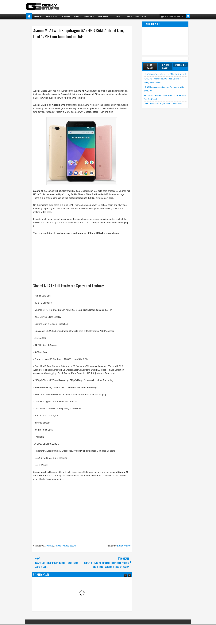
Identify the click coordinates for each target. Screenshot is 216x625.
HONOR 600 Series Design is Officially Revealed (165, 74)
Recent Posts (150, 66)
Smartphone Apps (105, 16)
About (118, 16)
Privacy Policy (141, 16)
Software (66, 16)
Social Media (89, 16)
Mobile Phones (61, 546)
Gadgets (77, 16)
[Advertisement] (79, 63)
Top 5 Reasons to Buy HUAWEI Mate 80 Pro (163, 104)
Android (49, 546)
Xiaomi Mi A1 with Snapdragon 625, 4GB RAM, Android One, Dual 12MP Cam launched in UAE (78, 33)
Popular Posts (165, 66)
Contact (128, 16)
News (73, 546)
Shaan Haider (124, 546)
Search (188, 16)
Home (29, 16)
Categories (180, 65)
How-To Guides (52, 16)
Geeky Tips (38, 16)
